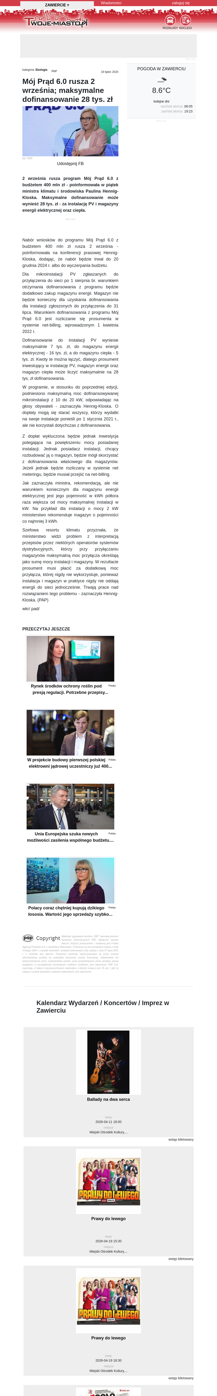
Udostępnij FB (70, 163)
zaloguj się (181, 3)
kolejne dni (161, 101)
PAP (54, 71)
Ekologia (41, 69)
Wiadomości (111, 3)
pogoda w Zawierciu (161, 68)
